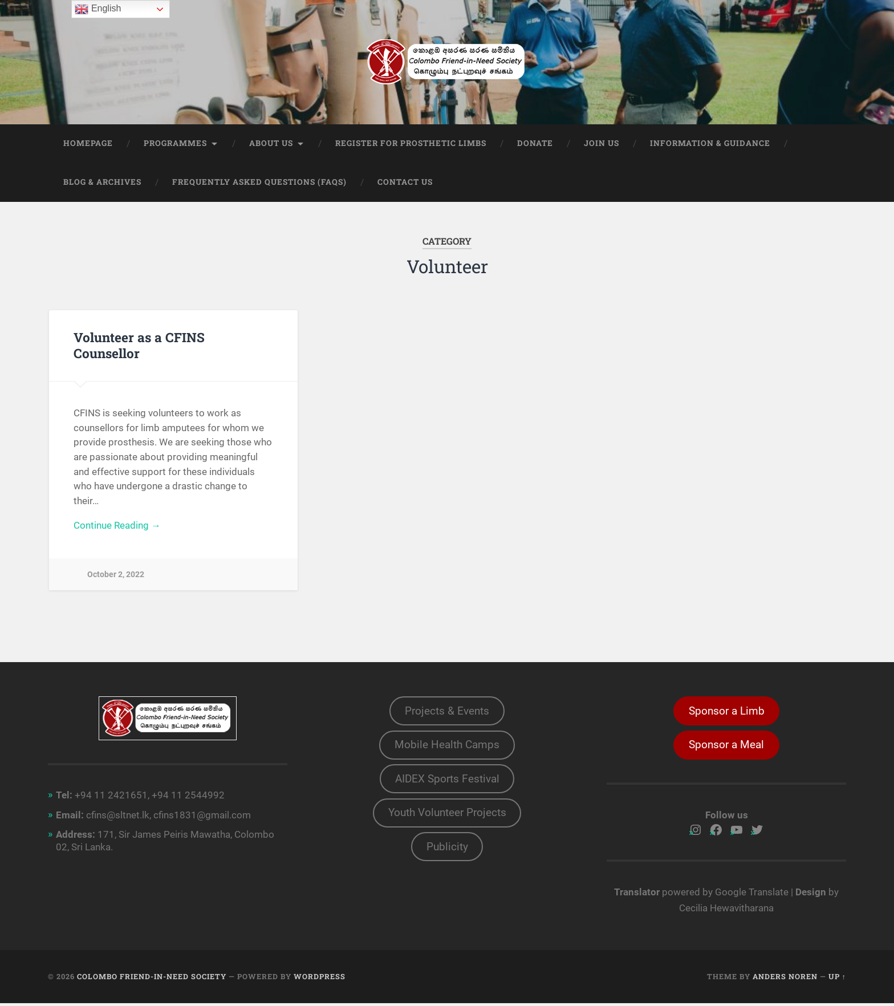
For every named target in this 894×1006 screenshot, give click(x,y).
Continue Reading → (117, 527)
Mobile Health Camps (447, 747)
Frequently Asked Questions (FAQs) (259, 183)
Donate (535, 144)
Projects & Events (447, 712)
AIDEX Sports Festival (447, 782)
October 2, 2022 (115, 576)
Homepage (88, 144)
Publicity (447, 852)
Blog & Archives (102, 183)
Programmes (175, 144)
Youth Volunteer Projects (447, 817)
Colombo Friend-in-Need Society (151, 979)
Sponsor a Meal (726, 747)
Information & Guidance (710, 144)
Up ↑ (837, 979)
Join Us (601, 144)
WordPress (320, 979)
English (98, 9)
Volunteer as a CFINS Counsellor (139, 346)
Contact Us (405, 183)
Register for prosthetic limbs (410, 144)
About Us (271, 144)
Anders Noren (785, 979)
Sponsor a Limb (727, 712)
